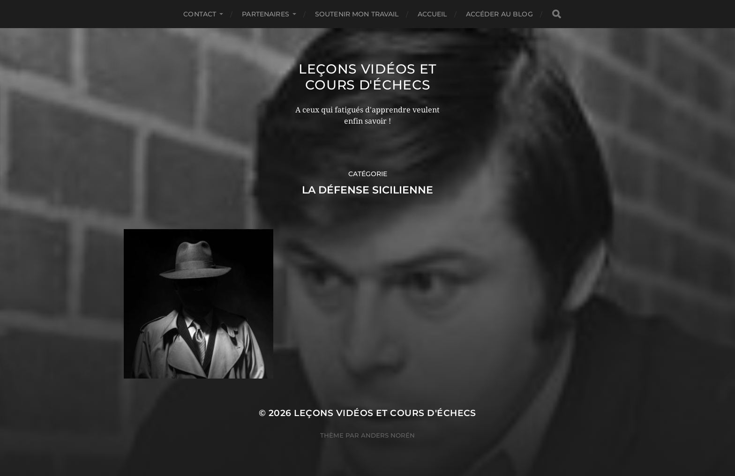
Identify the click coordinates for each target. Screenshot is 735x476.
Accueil (432, 14)
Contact (199, 14)
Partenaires (265, 14)
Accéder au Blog (499, 14)
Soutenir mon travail (357, 14)
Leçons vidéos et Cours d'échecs (367, 77)
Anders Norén (388, 435)
